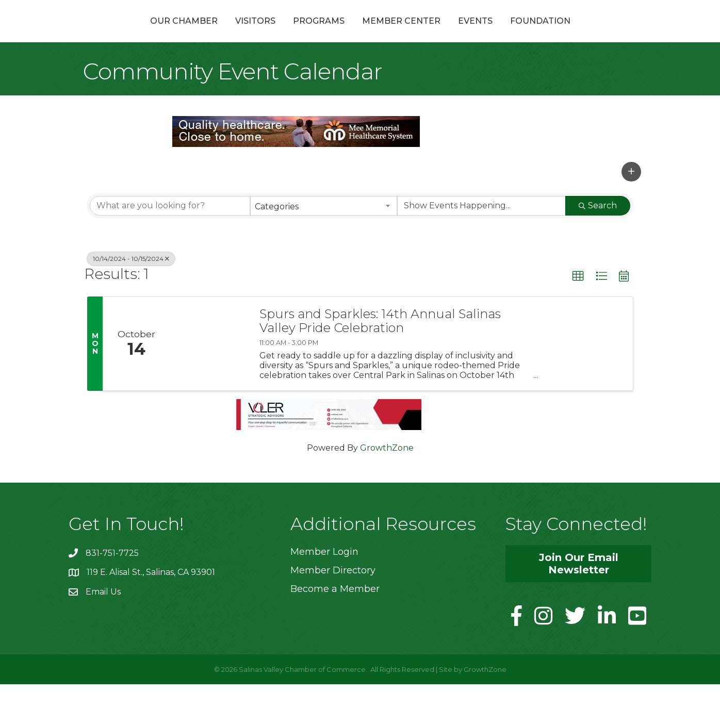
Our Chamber (128, 33)
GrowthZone (387, 472)
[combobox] (323, 230)
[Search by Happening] (481, 230)
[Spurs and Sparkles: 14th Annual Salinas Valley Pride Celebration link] (209, 368)
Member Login (324, 576)
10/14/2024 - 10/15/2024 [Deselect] (131, 283)
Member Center (456, 33)
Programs (263, 33)
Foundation (595, 33)
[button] (631, 196)
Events (530, 33)
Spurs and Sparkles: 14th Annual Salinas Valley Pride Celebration (380, 345)
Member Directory (332, 594)
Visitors (200, 33)
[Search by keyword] (170, 230)
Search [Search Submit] (598, 230)
